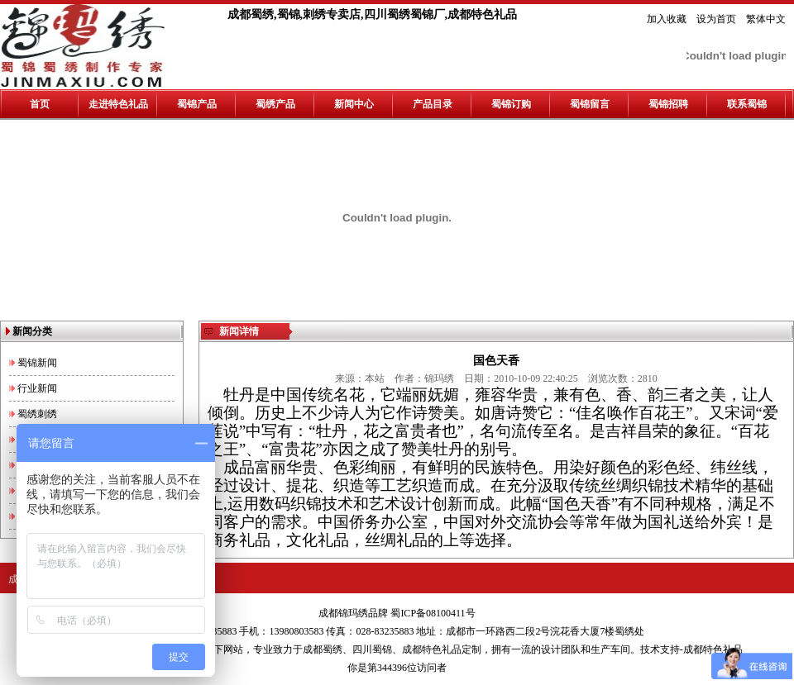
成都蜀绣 (322, 649)
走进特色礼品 (118, 104)
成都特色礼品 (432, 649)
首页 (40, 104)
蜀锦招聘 (668, 104)
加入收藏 (666, 19)
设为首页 (716, 19)
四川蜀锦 (372, 649)
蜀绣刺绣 (37, 414)
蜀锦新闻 (37, 363)
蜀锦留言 (590, 104)
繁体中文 (766, 19)
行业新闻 (37, 388)
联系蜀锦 (747, 104)
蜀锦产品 (197, 104)
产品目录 (432, 104)
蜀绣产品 (275, 104)
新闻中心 (354, 104)
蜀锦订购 (511, 104)
